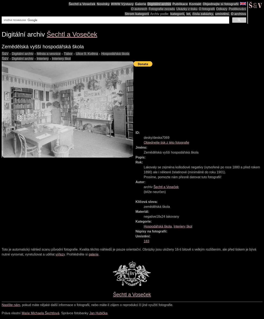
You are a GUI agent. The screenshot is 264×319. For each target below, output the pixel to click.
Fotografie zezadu (162, 9)
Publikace (180, 4)
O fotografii (207, 9)
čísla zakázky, (203, 14)
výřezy (60, 254)
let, (188, 14)
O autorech (139, 9)
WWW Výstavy (122, 4)
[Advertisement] (198, 97)
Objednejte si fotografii (220, 4)
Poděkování (237, 9)
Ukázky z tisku (186, 9)
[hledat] (115, 20)
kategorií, (177, 14)
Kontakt (195, 4)
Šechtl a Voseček (82, 4)
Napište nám (11, 305)
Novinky (103, 4)
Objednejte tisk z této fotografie (166, 142)
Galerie (140, 4)
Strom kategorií (137, 14)
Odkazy (221, 9)
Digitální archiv (159, 4)
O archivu (238, 14)
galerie (93, 254)
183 (146, 241)
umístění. (222, 14)
